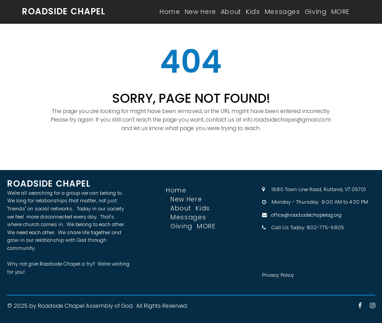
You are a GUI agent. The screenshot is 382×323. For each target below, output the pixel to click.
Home (170, 11)
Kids (253, 11)
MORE (340, 11)
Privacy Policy (278, 275)
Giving (316, 11)
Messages (282, 11)
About (231, 11)
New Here (200, 11)
